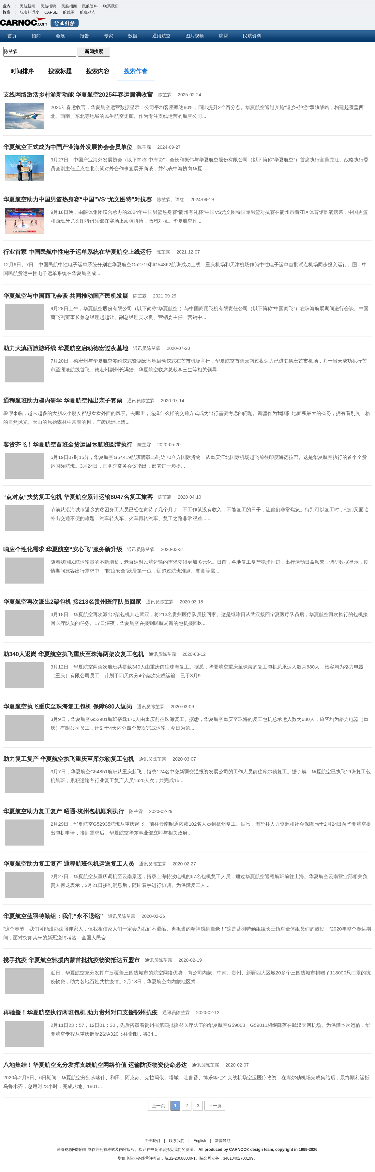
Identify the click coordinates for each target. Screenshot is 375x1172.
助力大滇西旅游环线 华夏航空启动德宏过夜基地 (65, 348)
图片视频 (195, 35)
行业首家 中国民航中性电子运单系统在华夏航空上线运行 (77, 252)
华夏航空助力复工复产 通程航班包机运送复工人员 (68, 864)
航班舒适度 (29, 12)
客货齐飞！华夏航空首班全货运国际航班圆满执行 (67, 444)
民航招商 (69, 6)
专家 (108, 35)
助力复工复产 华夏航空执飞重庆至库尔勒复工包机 (68, 759)
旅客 (6, 12)
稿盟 (223, 35)
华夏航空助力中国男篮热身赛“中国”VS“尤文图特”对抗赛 (77, 199)
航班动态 (88, 12)
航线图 (69, 12)
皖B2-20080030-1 (180, 1158)
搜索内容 (98, 71)
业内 (6, 6)
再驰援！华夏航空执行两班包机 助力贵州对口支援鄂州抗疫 (80, 1012)
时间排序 (22, 71)
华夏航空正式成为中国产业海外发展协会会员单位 (67, 147)
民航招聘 (48, 6)
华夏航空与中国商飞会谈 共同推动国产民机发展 (65, 296)
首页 (12, 35)
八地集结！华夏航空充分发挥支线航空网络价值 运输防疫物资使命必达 (95, 1065)
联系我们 (111, 6)
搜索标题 (60, 71)
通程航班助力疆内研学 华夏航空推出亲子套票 (62, 400)
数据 (132, 35)
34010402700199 (238, 1158)
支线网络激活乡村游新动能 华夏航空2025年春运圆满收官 (78, 94)
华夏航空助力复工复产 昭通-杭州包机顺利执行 (63, 811)
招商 (36, 35)
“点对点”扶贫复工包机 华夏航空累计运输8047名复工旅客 (78, 497)
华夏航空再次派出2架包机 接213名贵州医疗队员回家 (72, 602)
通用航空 (161, 35)
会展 (60, 35)
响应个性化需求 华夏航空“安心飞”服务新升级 (62, 549)
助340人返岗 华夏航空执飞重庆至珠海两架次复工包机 (73, 654)
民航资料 (90, 6)
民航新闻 (27, 6)
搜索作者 (135, 71)
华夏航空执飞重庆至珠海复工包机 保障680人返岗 (67, 706)
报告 (84, 35)
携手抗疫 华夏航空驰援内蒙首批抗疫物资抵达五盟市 (71, 960)
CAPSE (51, 12)
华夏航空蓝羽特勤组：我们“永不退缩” (53, 916)
